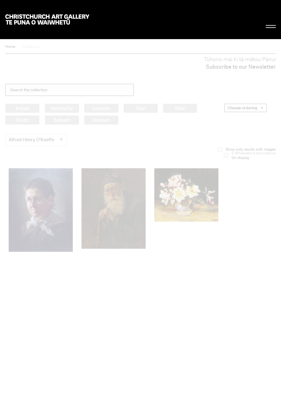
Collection (31, 46)
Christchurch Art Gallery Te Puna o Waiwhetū (47, 19)
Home (10, 46)
